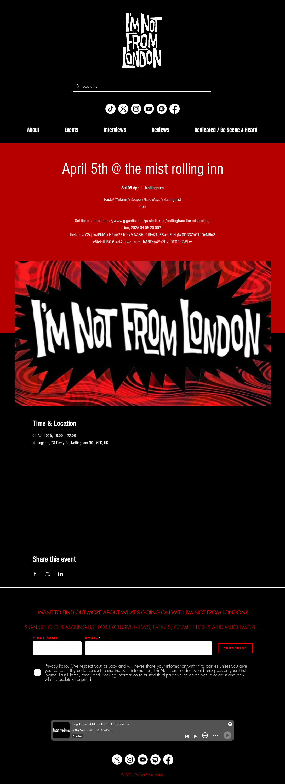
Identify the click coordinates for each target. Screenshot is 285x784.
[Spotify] (162, 109)
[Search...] (141, 86)
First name (45, 637)
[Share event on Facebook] (34, 574)
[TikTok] (110, 109)
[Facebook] (174, 109)
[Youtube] (149, 109)
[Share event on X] (47, 574)
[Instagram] (136, 109)
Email (91, 637)
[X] (123, 109)
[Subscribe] (235, 648)
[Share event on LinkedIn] (60, 574)
